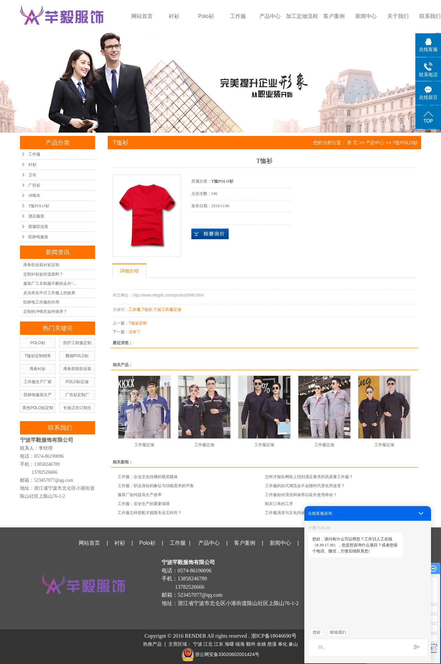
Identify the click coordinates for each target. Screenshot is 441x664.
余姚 (261, 644)
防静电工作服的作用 (41, 302)
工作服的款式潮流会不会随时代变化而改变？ (305, 485)
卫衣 (32, 175)
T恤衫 (147, 309)
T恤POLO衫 (38, 206)
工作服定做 (144, 444)
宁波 (197, 644)
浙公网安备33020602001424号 (220, 654)
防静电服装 (38, 237)
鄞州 (250, 644)
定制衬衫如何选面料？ (43, 274)
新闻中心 (366, 16)
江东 (218, 644)
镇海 (240, 644)
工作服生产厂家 (38, 381)
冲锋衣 (34, 195)
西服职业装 (38, 226)
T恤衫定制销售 (38, 355)
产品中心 (270, 16)
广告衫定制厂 (77, 394)
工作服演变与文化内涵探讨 (289, 512)
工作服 (238, 16)
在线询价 (210, 234)
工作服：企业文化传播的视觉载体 (148, 476)
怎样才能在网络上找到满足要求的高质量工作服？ (309, 476)
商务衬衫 (38, 368)
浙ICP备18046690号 (274, 636)
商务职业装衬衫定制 (41, 265)
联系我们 (351, 543)
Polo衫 (206, 16)
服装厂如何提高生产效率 (140, 494)
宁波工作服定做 (167, 309)
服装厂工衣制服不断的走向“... (49, 283)
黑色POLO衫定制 (37, 407)
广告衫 (34, 185)
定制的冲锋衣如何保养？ (45, 311)
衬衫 (174, 16)
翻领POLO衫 (77, 355)
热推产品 (152, 644)
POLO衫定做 (77, 381)
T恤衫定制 (138, 323)
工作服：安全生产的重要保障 (144, 503)
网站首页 (142, 16)
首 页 (352, 142)
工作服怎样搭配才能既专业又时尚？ (150, 512)
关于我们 (398, 16)
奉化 (282, 644)
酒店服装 (36, 216)
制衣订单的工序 (279, 503)
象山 (293, 644)
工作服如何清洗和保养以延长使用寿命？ (301, 494)
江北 (208, 644)
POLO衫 (37, 342)
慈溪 (272, 644)
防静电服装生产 (38, 394)
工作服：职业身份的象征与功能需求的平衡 (156, 485)
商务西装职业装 (77, 368)
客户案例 (334, 16)
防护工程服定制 (77, 342)
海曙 (229, 644)
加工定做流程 (302, 16)
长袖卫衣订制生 (77, 407)
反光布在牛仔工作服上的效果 (49, 293)
